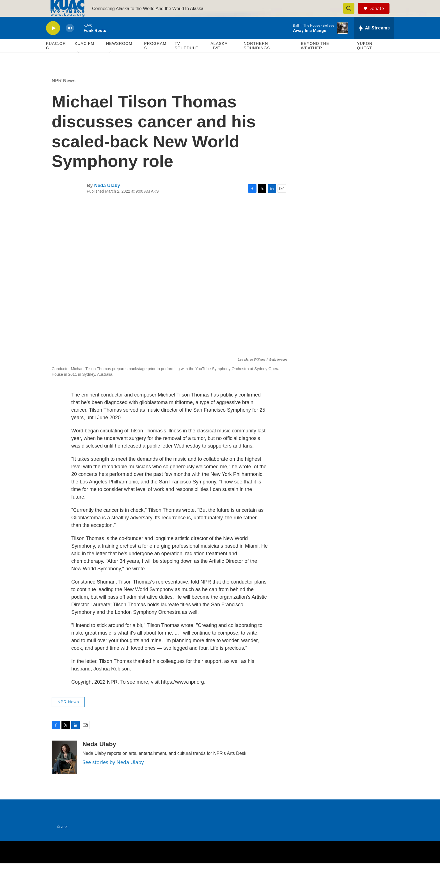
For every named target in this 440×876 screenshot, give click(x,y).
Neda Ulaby (107, 198)
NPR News (63, 93)
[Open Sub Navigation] (79, 65)
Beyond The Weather (315, 58)
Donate (379, 15)
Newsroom (119, 56)
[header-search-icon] (351, 14)
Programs (155, 58)
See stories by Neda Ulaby (113, 774)
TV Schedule (186, 58)
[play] (53, 41)
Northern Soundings (257, 58)
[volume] (70, 40)
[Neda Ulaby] (64, 770)
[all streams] (374, 40)
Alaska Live (218, 58)
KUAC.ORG (56, 58)
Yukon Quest (364, 58)
